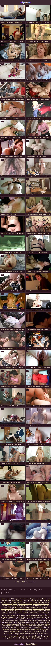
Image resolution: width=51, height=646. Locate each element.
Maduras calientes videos (8, 617)
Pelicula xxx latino (38, 609)
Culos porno (38, 626)
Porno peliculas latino (30, 612)
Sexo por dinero (12, 627)
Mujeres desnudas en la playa (13, 610)
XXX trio (31, 605)
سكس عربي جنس (34, 631)
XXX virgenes (15, 599)
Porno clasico (21, 617)
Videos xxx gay (44, 615)
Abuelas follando (20, 626)
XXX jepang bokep (41, 638)
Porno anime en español (16, 612)
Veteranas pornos (28, 610)
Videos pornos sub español (37, 600)
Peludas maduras (38, 610)
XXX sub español (13, 605)
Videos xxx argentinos (32, 617)
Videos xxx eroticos (32, 622)
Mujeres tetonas (5, 599)
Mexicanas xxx (24, 600)
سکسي (6, 631)
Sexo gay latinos (25, 2)
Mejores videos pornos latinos (11, 619)
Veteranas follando (13, 600)
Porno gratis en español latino (23, 609)
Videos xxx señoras (20, 607)
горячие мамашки (14, 631)
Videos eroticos (25, 599)
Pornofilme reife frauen (31, 634)
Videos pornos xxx (8, 626)
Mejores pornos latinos (32, 615)
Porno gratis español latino (40, 619)
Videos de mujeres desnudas (27, 624)
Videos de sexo (23, 605)
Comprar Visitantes (31, 644)
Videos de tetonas (29, 629)
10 (26, 582)
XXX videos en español (25, 602)
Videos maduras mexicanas (35, 607)
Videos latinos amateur (25, 620)
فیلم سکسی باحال (12, 638)
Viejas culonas (11, 615)
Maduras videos (23, 627)
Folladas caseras (20, 622)
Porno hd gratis (5, 624)
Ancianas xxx (14, 624)
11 (28, 582)
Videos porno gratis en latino (9, 620)
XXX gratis (20, 629)
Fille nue (10, 634)
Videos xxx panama (11, 604)
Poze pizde (24, 631)
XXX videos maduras (10, 602)
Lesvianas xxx (10, 622)
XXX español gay (26, 619)
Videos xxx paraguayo (35, 627)
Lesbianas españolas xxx (38, 614)
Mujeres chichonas (35, 599)
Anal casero (12, 629)
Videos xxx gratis (8, 607)
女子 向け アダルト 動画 (27, 638)
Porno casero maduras (43, 624)
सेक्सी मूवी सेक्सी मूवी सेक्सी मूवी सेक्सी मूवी (30, 636)
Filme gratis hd (13, 636)
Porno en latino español (25, 604)
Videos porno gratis (44, 622)
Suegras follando (44, 617)
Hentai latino (37, 602)
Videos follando (38, 620)
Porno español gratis (42, 629)
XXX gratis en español (41, 605)
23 (33, 582)
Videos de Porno (38, 604)
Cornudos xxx (10, 614)
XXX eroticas (29, 626)
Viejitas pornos (20, 615)
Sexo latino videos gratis (22, 614)
